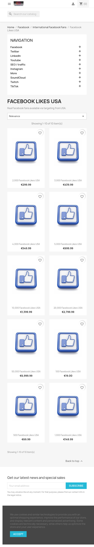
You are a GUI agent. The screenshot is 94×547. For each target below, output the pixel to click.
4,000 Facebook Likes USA (26, 244)
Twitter (14, 51)
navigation (21, 40)
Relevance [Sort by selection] (47, 116)
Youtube (15, 60)
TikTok (14, 86)
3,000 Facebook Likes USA (68, 180)
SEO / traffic (17, 64)
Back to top (74, 461)
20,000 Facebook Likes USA (68, 307)
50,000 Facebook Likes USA (26, 371)
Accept (18, 534)
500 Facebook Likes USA (26, 435)
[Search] (23, 14)
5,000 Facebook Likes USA (68, 244)
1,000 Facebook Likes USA (68, 435)
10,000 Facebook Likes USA (26, 307)
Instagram (16, 69)
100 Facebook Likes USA (68, 371)
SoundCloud (18, 77)
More (13, 73)
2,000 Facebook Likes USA (26, 180)
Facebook (16, 47)
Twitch (14, 82)
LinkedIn (15, 56)
